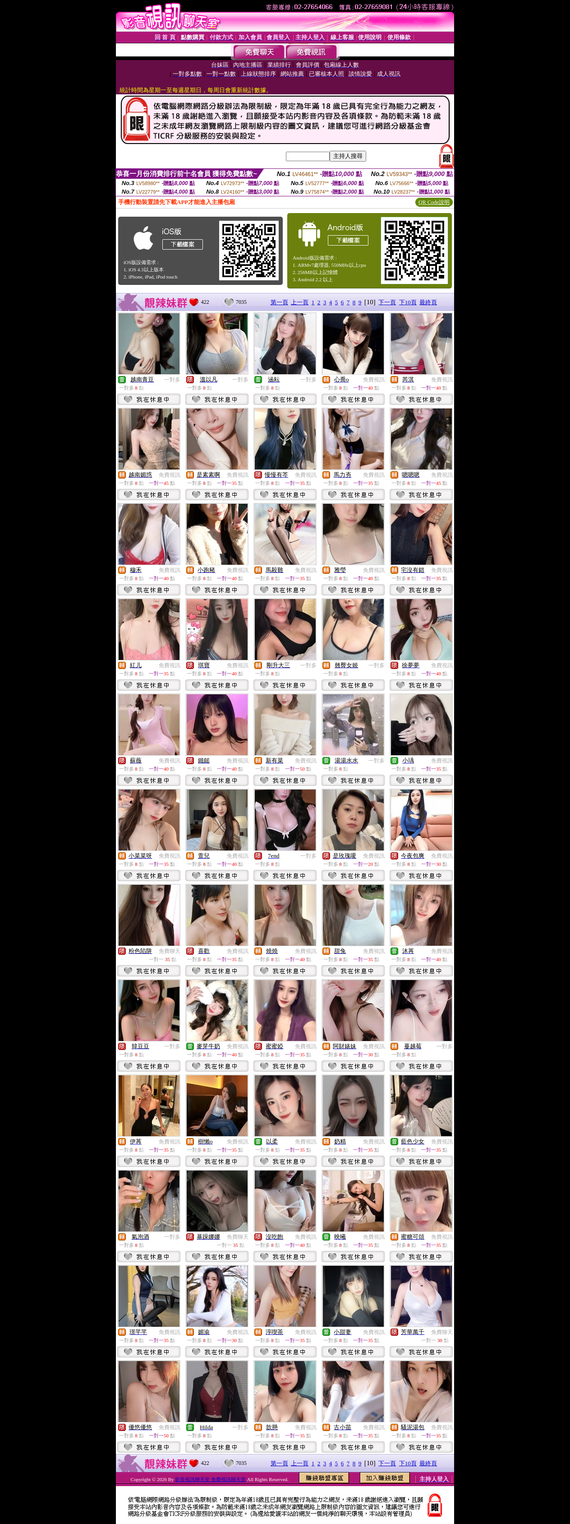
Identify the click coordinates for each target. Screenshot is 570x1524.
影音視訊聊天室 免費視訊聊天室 (210, 1479)
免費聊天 (169, 951)
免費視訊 (374, 379)
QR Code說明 (434, 202)
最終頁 (428, 302)
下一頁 (387, 302)
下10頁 (408, 302)
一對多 (172, 379)
